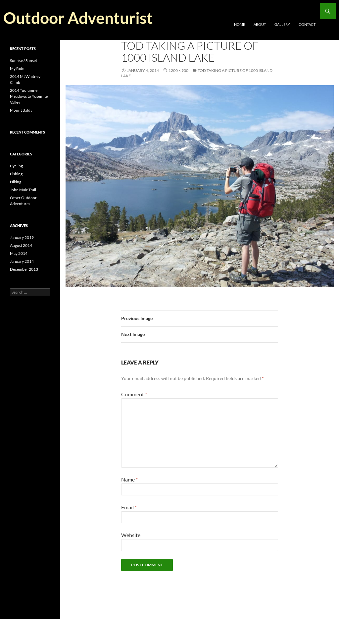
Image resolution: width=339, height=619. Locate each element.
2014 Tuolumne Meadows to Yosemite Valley (29, 96)
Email (129, 507)
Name (129, 479)
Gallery (282, 24)
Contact (307, 24)
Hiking (15, 181)
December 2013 (24, 269)
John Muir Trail (23, 189)
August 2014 (21, 245)
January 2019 (22, 237)
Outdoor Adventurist (78, 18)
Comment (134, 394)
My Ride (17, 68)
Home (239, 24)
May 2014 (18, 253)
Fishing (16, 173)
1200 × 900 (178, 70)
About (260, 24)
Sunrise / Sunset (23, 60)
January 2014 (22, 261)
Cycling (16, 165)
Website (130, 535)
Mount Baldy (21, 110)
